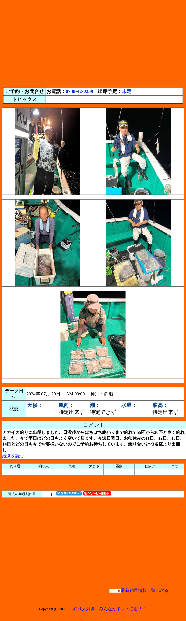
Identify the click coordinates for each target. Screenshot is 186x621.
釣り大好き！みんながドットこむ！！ (110, 608)
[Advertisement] (40, 42)
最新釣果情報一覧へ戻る (138, 590)
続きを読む (13, 455)
